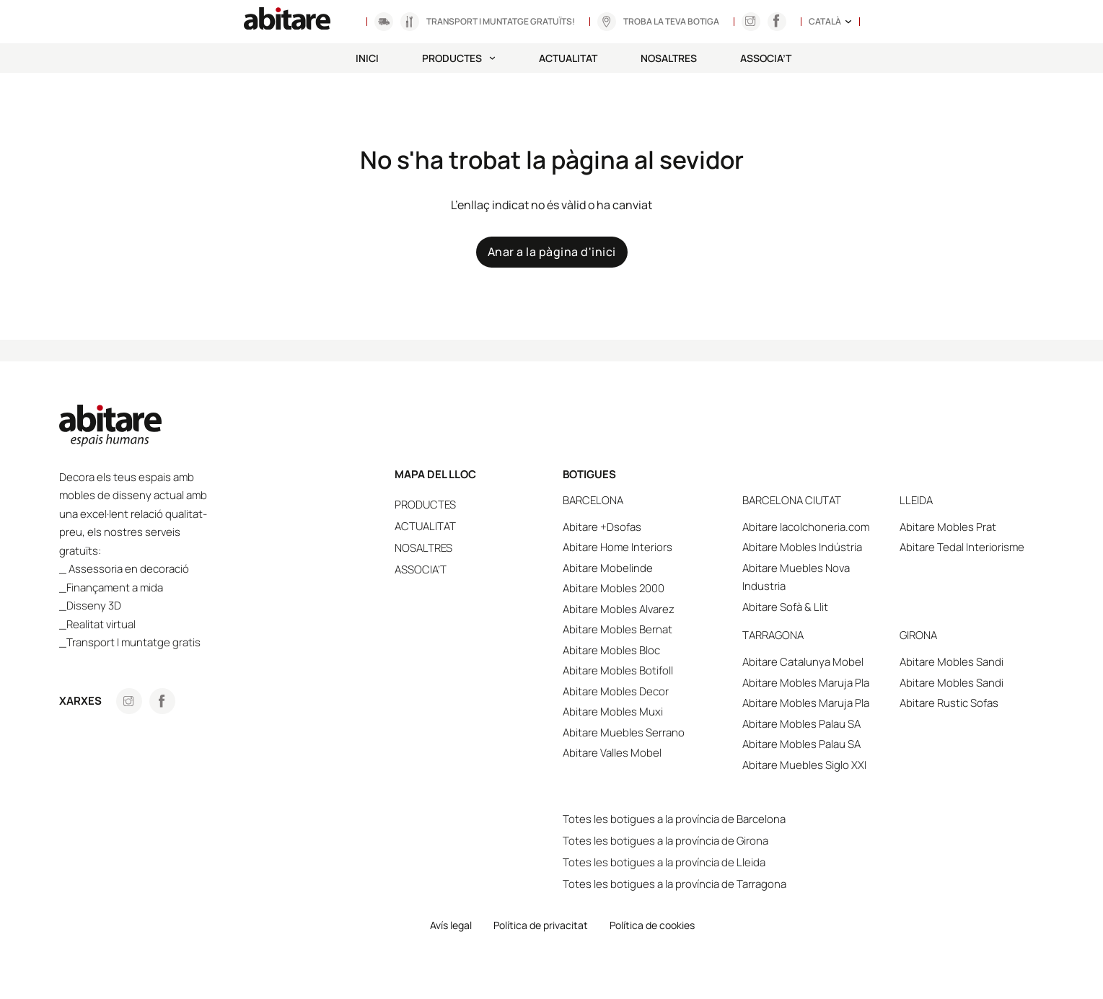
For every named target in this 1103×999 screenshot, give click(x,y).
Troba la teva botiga (671, 21)
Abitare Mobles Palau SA (820, 723)
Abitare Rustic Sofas (957, 702)
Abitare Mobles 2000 (642, 588)
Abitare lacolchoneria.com (824, 526)
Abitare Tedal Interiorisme (970, 547)
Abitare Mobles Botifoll (646, 670)
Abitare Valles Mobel (640, 752)
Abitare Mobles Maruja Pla (824, 682)
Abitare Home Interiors (645, 547)
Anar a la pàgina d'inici (552, 252)
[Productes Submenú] (492, 58)
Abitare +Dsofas (630, 526)
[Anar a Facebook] (162, 701)
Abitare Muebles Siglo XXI (823, 765)
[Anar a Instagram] (750, 21)
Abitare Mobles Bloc (639, 650)
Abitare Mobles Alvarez (647, 609)
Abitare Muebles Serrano (652, 732)
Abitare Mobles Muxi (641, 711)
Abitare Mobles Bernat (645, 629)
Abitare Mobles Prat (956, 526)
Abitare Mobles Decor (644, 691)
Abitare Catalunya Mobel (821, 661)
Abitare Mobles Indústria (821, 547)
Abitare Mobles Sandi (960, 661)
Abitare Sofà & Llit (804, 607)
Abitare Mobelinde (636, 568)
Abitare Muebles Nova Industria (815, 577)
